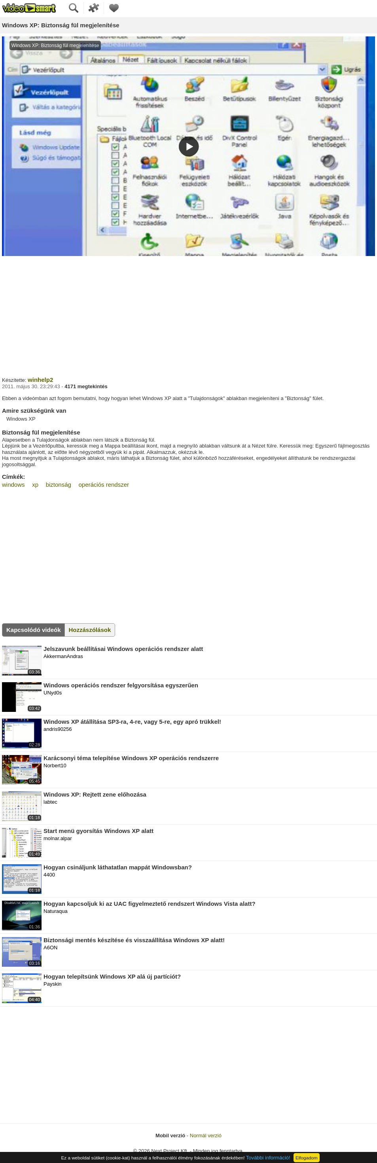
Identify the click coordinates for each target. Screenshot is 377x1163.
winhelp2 (40, 379)
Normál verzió (206, 1135)
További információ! (268, 1158)
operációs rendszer (103, 484)
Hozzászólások (90, 629)
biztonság (58, 484)
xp (35, 484)
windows (13, 484)
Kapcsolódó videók (33, 629)
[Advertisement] (188, 315)
